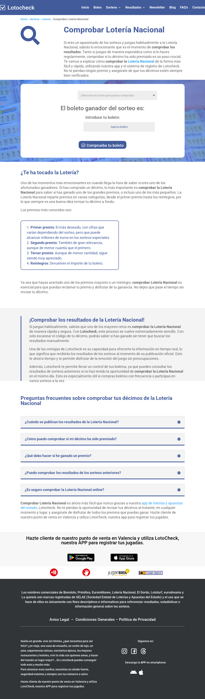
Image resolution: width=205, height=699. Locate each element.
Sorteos (111, 7)
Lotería (46, 19)
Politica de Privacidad (137, 619)
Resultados (133, 7)
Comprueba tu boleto (105, 145)
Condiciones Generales (95, 619)
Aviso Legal (59, 619)
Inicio (85, 7)
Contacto (198, 7)
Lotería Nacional (141, 61)
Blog (172, 7)
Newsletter (157, 7)
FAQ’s (184, 7)
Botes (97, 7)
